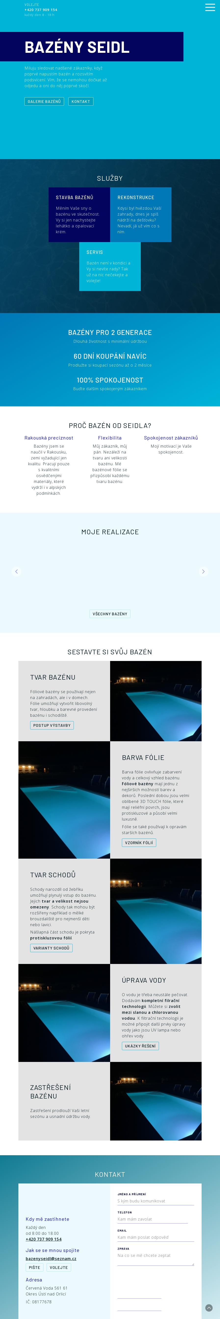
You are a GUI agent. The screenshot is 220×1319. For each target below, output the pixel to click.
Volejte (59, 1218)
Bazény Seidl (75, 1308)
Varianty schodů (51, 899)
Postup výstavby (52, 676)
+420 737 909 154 (41, 9)
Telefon (124, 1163)
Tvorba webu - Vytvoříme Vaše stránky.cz (151, 1313)
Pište (34, 1218)
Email (122, 1181)
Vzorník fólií (139, 793)
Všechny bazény (110, 565)
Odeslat (181, 1275)
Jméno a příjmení (131, 1145)
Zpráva (123, 1199)
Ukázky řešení (140, 997)
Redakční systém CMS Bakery (139, 1308)
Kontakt (81, 101)
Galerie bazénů (44, 101)
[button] (16, 523)
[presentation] (154, 1231)
